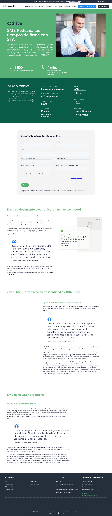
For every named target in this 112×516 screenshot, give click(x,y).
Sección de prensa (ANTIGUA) (63, 492)
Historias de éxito (9, 487)
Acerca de (58, 481)
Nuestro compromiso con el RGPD (64, 484)
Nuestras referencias (61, 487)
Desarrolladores (64, 6)
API (78, 102)
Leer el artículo (74, 2)
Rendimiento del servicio (88, 489)
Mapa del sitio (61, 514)
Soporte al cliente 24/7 (87, 481)
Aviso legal (57, 512)
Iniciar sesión (103, 6)
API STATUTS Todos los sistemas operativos (89, 494)
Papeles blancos (9, 484)
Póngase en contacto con (87, 6)
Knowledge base (9, 489)
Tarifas (73, 6)
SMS (78, 92)
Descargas (33, 481)
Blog (6, 481)
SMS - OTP (80, 89)
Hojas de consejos (34, 484)
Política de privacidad (80, 512)
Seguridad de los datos (87, 484)
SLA (83, 487)
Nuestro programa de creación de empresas (67, 489)
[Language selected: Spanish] (104, 1)
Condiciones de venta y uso (67, 512)
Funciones (32, 487)
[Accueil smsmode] (9, 6)
